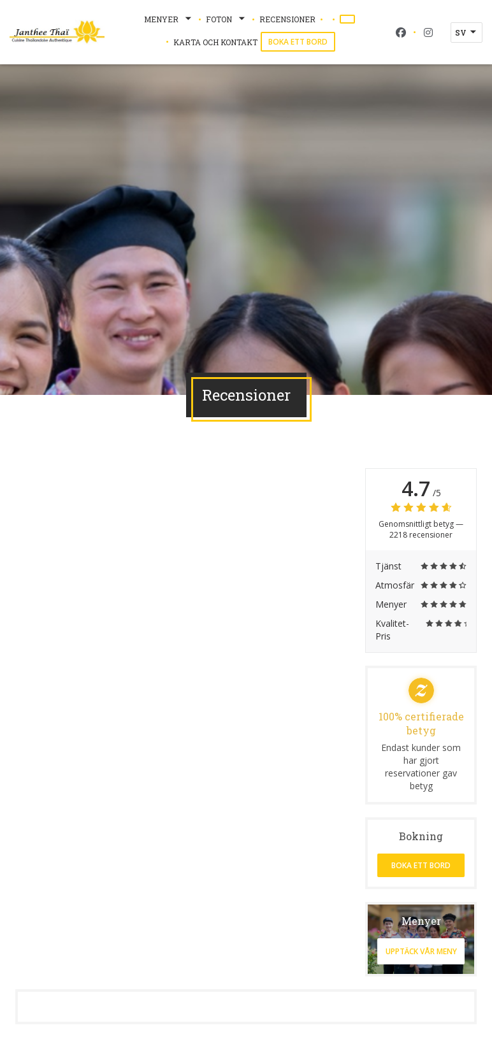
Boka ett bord (298, 41)
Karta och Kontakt (215, 42)
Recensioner (287, 19)
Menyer (169, 19)
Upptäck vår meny (421, 951)
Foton (226, 19)
